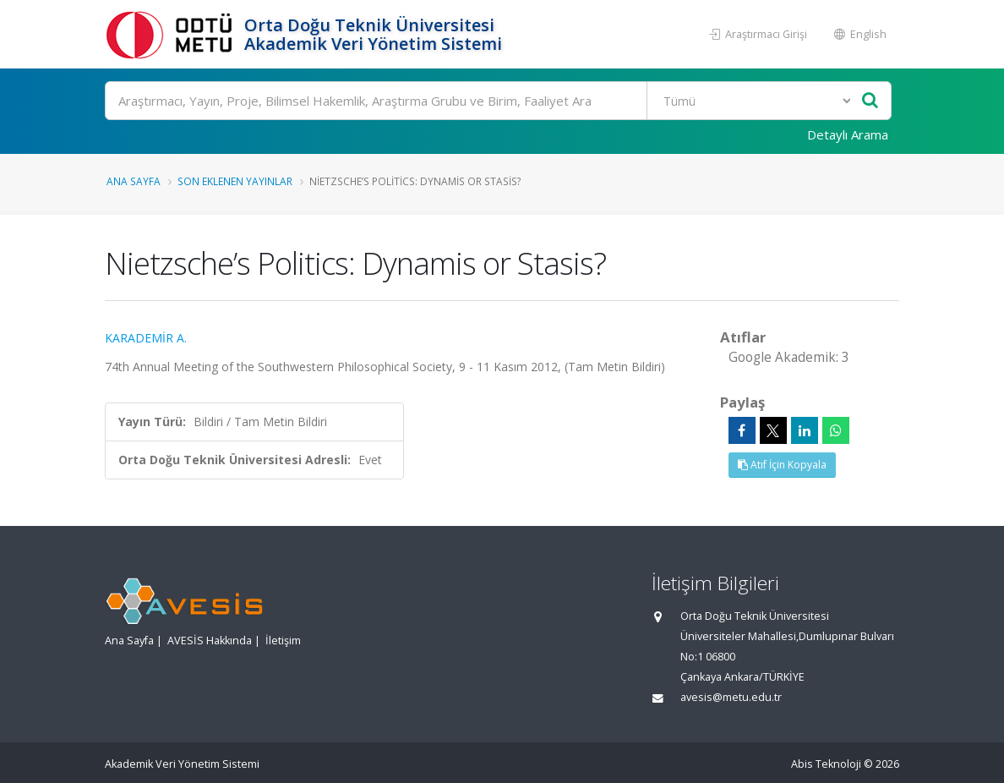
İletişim (283, 640)
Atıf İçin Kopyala (782, 464)
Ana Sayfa (133, 181)
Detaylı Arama (847, 134)
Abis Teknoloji (826, 764)
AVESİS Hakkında (209, 640)
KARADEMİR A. (146, 338)
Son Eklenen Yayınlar (234, 181)
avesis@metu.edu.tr (731, 697)
